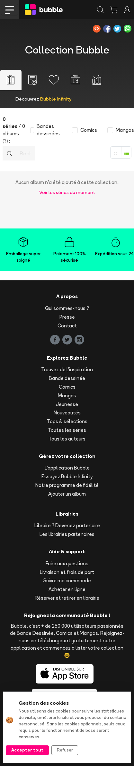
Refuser (65, 749)
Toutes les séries (67, 430)
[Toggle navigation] (9, 9)
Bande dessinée (67, 378)
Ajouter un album (67, 494)
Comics (67, 387)
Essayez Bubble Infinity (67, 476)
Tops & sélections (67, 421)
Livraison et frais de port (67, 572)
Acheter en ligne (67, 589)
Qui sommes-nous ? (67, 308)
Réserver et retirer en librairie (67, 598)
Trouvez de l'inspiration (67, 369)
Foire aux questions (67, 563)
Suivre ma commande (67, 580)
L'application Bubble (67, 468)
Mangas (67, 396)
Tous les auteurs (67, 439)
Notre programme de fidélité (67, 485)
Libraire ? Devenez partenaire (67, 525)
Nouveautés (67, 413)
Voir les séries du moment (67, 192)
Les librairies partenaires (67, 534)
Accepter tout (27, 749)
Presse (67, 317)
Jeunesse (67, 404)
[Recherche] (25, 153)
